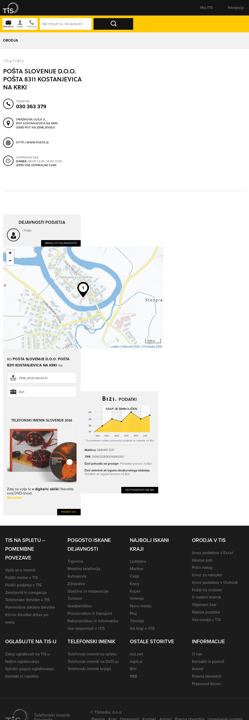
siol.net (136, 654)
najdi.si (136, 661)
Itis (6, 61)
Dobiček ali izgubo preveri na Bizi (107, 474)
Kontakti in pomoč (208, 661)
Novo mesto (141, 606)
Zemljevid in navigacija (26, 592)
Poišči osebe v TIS (21, 577)
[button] (14, 8)
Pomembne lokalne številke (30, 607)
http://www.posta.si (32, 142)
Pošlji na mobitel (207, 590)
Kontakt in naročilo (22, 676)
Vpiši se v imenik (20, 570)
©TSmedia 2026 (151, 346)
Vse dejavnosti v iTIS (86, 628)
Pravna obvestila (206, 676)
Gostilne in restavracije (88, 591)
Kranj (134, 584)
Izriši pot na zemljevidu (35, 128)
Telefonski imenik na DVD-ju (93, 661)
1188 (133, 676)
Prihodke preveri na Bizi (136, 463)
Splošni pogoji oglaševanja (29, 669)
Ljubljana (138, 561)
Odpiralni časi (204, 605)
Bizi (21, 392)
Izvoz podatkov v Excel (212, 553)
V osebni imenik (206, 597)
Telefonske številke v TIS (27, 600)
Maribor (137, 569)
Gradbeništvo (79, 606)
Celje (134, 576)
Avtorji (198, 669)
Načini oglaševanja (22, 661)
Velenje (137, 598)
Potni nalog (202, 567)
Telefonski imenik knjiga (89, 669)
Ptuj (133, 613)
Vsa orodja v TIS (206, 620)
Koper (135, 591)
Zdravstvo (76, 584)
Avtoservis (76, 576)
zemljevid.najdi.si (33, 378)
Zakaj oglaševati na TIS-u (27, 654)
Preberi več (69, 512)
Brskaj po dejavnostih (61, 243)
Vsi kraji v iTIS (142, 628)
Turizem (74, 598)
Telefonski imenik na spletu (92, 654)
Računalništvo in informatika (92, 621)
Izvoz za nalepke (207, 575)
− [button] (10, 261)
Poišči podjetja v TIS (23, 585)
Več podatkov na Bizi (139, 490)
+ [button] (10, 253)
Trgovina (75, 561)
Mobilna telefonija (83, 569)
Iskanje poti (202, 560)
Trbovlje (137, 621)
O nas (197, 654)
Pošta (18, 61)
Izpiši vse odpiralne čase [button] (36, 165)
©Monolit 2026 (131, 346)
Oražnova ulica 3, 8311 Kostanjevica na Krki (37, 122)
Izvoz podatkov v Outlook (215, 582)
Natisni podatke (206, 612)
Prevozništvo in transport (89, 613)
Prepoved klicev (206, 684)
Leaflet (115, 346)
